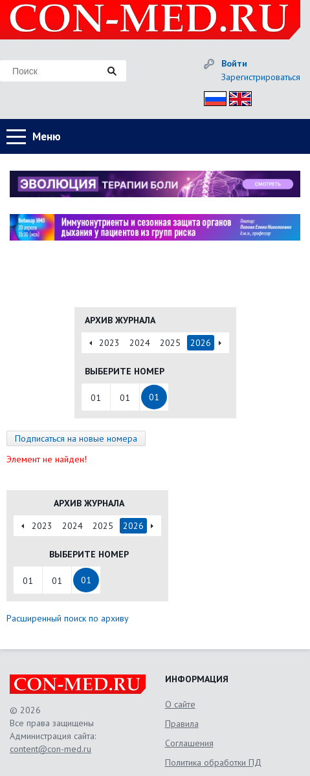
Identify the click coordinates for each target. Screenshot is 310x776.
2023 (109, 343)
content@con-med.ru (50, 749)
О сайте (180, 704)
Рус (211, 96)
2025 (170, 343)
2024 (139, 343)
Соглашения (189, 743)
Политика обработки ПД (213, 762)
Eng (237, 96)
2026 (200, 343)
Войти (234, 63)
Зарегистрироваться (260, 77)
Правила (182, 723)
